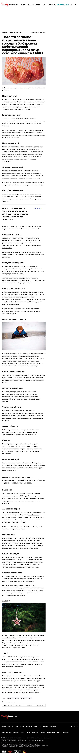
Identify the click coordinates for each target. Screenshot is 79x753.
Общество (51, 4)
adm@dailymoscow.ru (18, 735)
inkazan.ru (20, 274)
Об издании (53, 725)
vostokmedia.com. (8, 465)
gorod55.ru (33, 435)
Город (23, 4)
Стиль (44, 4)
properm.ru (27, 104)
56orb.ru (5, 401)
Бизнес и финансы (20, 725)
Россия (9, 698)
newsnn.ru (13, 356)
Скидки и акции (51, 729)
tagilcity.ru (28, 377)
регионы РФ (16, 698)
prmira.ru (32, 133)
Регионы (29, 698)
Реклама (45, 725)
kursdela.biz (30, 581)
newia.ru (16, 564)
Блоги (40, 725)
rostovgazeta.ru (7, 248)
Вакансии (42, 729)
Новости (23, 698)
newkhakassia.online (9, 638)
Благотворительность (63, 729)
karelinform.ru (7, 454)
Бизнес (37, 4)
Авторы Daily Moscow (32, 729)
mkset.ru (5, 498)
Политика (10, 725)
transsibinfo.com (34, 515)
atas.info (23, 541)
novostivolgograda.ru (16, 304)
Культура (31, 4)
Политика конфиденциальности (10, 729)
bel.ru (41, 676)
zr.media (15, 147)
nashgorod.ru (6, 420)
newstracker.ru (17, 170)
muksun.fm (33, 659)
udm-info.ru (38, 208)
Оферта (23, 729)
